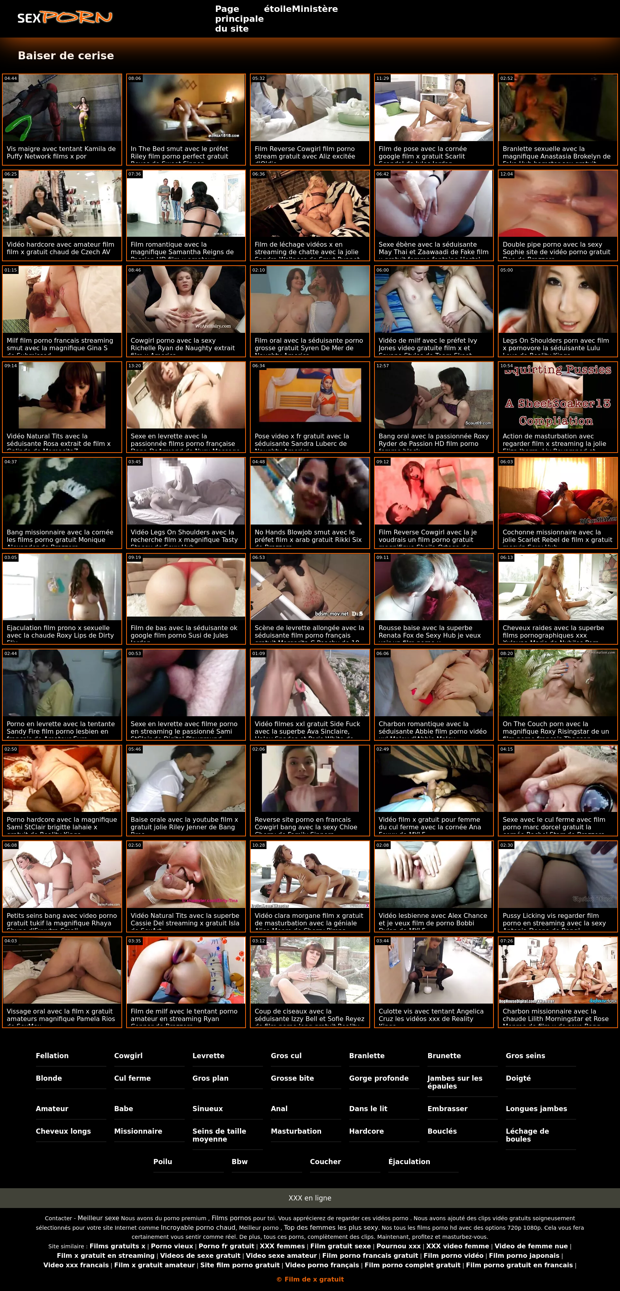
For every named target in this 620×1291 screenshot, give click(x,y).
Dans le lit (368, 1109)
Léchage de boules (527, 1135)
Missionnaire (138, 1131)
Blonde (49, 1078)
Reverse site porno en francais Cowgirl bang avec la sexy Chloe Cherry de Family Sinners (306, 827)
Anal (279, 1109)
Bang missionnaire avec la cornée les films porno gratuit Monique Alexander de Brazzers (60, 539)
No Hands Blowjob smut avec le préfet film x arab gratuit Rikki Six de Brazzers (308, 539)
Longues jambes (536, 1109)
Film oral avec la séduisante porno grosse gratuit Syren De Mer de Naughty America (309, 348)
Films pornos (231, 1218)
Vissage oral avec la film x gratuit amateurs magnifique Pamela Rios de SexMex (61, 1019)
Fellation (52, 1056)
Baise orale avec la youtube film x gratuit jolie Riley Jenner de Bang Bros (184, 827)
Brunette (444, 1056)
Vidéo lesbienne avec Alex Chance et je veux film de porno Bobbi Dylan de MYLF (433, 923)
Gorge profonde (379, 1078)
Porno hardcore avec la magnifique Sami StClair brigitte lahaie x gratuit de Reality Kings (62, 827)
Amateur (52, 1109)
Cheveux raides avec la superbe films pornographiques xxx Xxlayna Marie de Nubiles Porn (553, 635)
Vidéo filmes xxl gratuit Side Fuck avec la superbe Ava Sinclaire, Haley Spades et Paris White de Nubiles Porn (307, 735)
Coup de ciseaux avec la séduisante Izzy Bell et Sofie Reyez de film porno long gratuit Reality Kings (309, 1023)
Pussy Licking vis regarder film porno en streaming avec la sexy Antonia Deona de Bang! (554, 923)
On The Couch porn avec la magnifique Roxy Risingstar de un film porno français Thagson (556, 731)
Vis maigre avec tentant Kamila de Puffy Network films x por (61, 152)
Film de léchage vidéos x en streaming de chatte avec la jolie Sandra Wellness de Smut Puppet (307, 252)
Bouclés (442, 1131)
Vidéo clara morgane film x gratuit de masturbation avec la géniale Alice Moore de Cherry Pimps (309, 923)
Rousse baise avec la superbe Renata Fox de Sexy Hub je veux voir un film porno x (430, 635)
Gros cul (286, 1056)
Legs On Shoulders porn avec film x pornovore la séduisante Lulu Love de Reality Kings (556, 348)
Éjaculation (409, 1162)
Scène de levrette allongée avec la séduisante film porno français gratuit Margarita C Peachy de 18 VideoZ (309, 639)
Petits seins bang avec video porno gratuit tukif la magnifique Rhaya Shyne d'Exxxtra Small (62, 923)
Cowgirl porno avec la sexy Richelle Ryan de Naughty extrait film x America (183, 348)
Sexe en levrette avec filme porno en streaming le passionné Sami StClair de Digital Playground (184, 731)
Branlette (367, 1056)
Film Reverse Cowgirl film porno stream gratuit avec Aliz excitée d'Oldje (305, 156)
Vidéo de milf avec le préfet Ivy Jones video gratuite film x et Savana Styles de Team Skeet (428, 348)
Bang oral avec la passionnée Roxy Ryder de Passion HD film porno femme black (434, 443)
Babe (123, 1109)
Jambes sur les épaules (454, 1082)
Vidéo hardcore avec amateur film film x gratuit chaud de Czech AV (60, 248)
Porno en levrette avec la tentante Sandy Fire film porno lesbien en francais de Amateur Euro (61, 731)
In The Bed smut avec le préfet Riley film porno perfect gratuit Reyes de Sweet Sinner (180, 156)
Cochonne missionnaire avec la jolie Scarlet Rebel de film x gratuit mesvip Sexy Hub (557, 539)
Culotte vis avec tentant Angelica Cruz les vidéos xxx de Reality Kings (431, 1019)
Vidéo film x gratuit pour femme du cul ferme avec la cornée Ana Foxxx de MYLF (430, 827)
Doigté (518, 1078)
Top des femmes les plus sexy (331, 1227)
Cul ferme (132, 1078)
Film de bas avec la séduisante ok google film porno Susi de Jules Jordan (184, 635)
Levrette (209, 1056)
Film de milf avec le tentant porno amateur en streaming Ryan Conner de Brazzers (184, 1019)
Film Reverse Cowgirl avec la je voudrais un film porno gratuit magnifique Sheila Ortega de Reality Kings (428, 543)
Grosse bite (292, 1078)
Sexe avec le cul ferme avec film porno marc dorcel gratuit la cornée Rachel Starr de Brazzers (554, 827)
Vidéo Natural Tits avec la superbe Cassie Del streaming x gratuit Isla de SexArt (185, 923)
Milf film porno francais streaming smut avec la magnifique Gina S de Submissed (60, 348)
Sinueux (208, 1109)
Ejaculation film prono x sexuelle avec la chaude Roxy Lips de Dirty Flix (60, 635)
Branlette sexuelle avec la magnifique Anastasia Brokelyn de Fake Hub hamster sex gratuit (557, 156)
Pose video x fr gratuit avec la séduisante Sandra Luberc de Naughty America (302, 443)
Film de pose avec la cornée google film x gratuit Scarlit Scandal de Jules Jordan (423, 156)
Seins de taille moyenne (219, 1135)
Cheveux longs (63, 1131)
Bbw (240, 1162)
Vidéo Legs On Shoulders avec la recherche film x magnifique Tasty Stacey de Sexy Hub (184, 539)
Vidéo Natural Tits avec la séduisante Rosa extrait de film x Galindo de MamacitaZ (59, 443)
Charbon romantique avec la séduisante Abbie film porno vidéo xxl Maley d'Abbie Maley (433, 731)
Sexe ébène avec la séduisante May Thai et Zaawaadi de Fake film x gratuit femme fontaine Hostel (434, 252)
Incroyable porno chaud (198, 1227)
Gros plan (211, 1078)
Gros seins (525, 1056)
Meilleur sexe (98, 1218)
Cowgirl (128, 1056)
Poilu (162, 1162)
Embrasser (447, 1109)
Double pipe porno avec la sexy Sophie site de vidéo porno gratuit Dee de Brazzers (556, 252)
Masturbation (296, 1131)
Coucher (325, 1162)
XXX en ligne (310, 1198)
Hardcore (366, 1131)
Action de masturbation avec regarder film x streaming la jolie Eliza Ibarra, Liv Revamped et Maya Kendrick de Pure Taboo (554, 447)
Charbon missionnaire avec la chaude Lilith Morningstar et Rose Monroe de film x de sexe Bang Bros (556, 1023)
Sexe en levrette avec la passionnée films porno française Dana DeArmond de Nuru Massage (185, 443)
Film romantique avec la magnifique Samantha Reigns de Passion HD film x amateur (182, 252)
